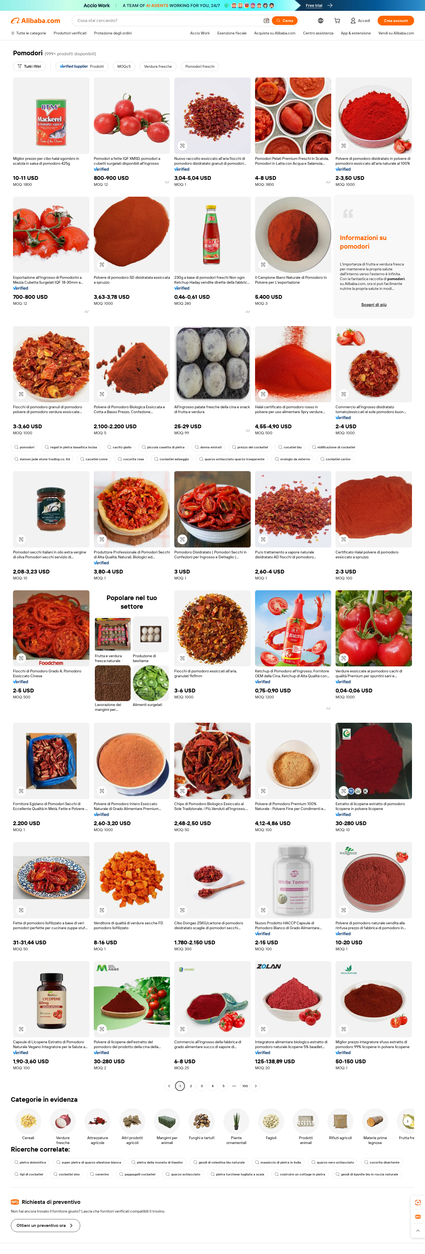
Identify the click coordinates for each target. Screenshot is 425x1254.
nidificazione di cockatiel (333, 447)
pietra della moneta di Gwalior (157, 1162)
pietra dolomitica (30, 1162)
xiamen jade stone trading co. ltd (42, 459)
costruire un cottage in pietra (300, 1174)
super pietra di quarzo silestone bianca (88, 1162)
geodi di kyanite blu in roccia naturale (367, 1174)
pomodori (24, 447)
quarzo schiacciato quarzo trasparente (232, 459)
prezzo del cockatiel (250, 447)
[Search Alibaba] (168, 21)
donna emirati (208, 447)
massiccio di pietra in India (278, 1162)
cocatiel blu (290, 447)
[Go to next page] (256, 1086)
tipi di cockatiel (28, 1174)
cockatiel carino (335, 459)
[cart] (338, 21)
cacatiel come (94, 459)
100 (245, 1086)
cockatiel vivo (66, 1174)
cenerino (99, 1174)
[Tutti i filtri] (29, 66)
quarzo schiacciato (183, 1174)
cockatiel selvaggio (171, 459)
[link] (418, 1202)
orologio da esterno (292, 459)
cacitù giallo (119, 447)
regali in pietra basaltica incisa (71, 447)
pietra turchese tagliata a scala (237, 1174)
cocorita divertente (382, 1162)
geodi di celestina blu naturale (219, 1162)
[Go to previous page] (169, 1086)
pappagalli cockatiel (137, 1174)
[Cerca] (285, 20)
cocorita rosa (131, 459)
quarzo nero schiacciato (332, 1162)
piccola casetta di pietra (163, 447)
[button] (266, 20)
